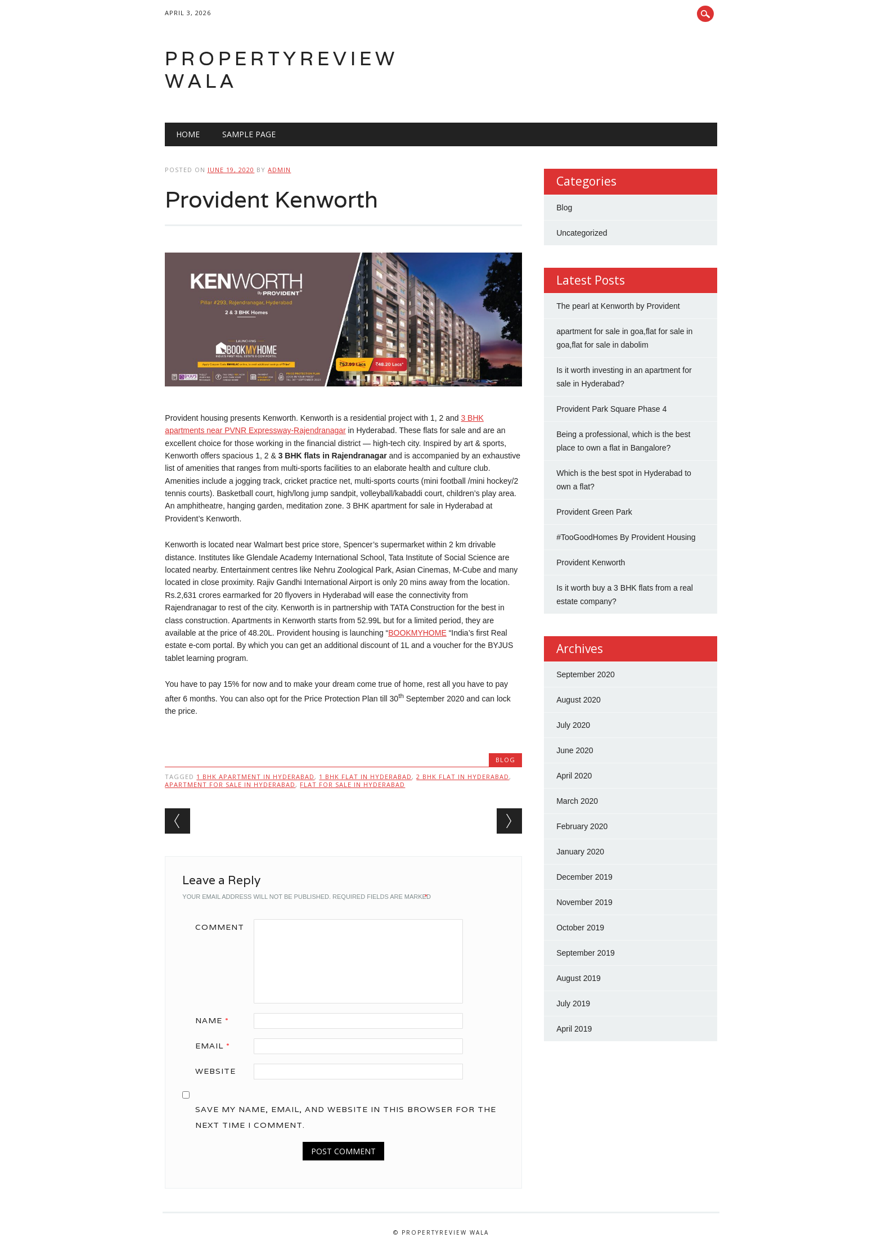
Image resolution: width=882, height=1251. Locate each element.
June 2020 (574, 750)
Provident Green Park (594, 511)
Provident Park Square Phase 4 (611, 408)
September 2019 (585, 952)
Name (216, 1020)
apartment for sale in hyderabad (230, 784)
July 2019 (573, 1003)
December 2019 (584, 876)
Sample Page (249, 134)
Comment (219, 927)
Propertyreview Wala (281, 69)
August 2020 (578, 699)
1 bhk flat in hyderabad (365, 776)
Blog (505, 759)
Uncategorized (581, 232)
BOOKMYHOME (417, 632)
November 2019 (584, 902)
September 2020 (585, 674)
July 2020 (573, 725)
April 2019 (574, 1028)
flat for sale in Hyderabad (352, 784)
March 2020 (577, 801)
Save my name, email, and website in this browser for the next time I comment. (345, 1117)
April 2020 (574, 775)
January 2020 (580, 851)
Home (188, 134)
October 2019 (580, 927)
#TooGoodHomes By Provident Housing (625, 537)
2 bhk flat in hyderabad (462, 776)
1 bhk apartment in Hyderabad (255, 776)
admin (279, 169)
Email (216, 1046)
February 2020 (582, 826)
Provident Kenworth (590, 562)
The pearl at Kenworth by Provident (618, 306)
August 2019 (578, 978)
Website (215, 1071)
